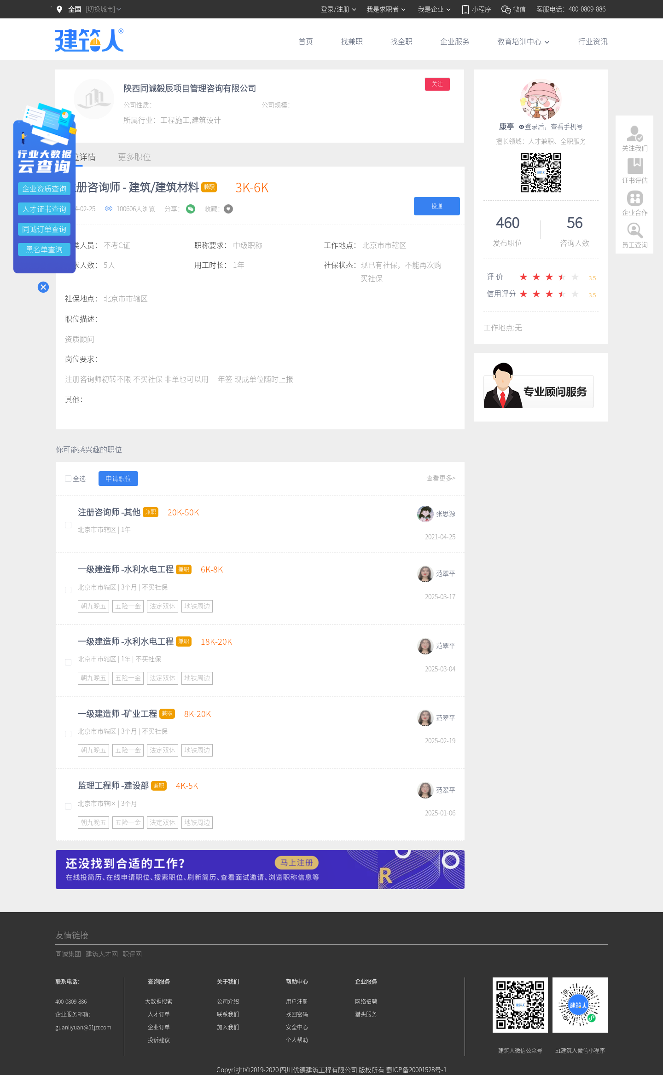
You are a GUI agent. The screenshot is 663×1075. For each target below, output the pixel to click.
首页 (305, 41)
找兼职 (352, 41)
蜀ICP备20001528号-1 (416, 1070)
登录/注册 (339, 9)
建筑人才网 (102, 954)
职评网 (132, 954)
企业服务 (455, 41)
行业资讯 (593, 41)
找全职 (401, 41)
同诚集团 (68, 954)
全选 (75, 479)
